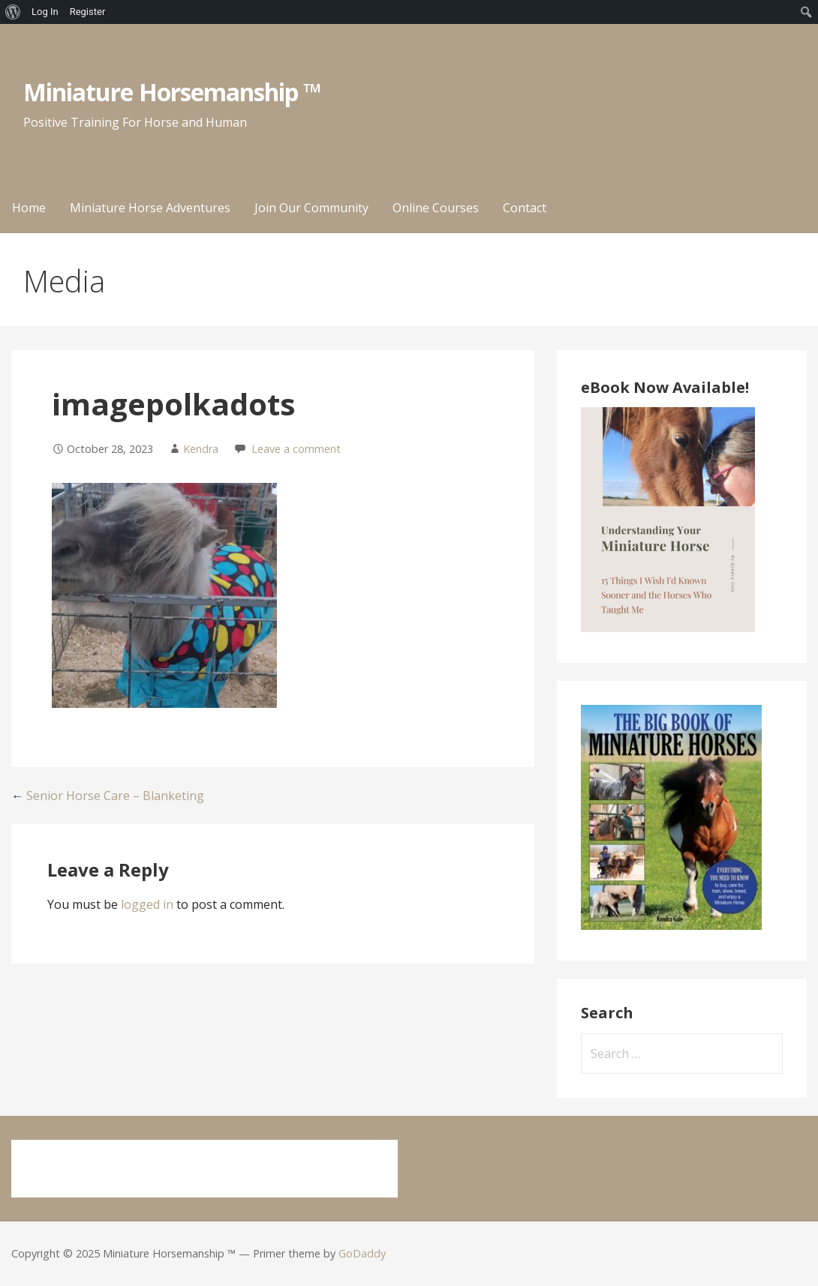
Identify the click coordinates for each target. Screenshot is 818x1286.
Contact (524, 207)
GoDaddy (362, 1253)
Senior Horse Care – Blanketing (115, 795)
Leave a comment (296, 449)
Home (29, 207)
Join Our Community (311, 207)
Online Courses (435, 207)
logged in (147, 904)
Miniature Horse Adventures (150, 207)
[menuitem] (13, 12)
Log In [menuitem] (45, 11)
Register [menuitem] (88, 11)
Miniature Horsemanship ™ (172, 92)
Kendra (200, 449)
